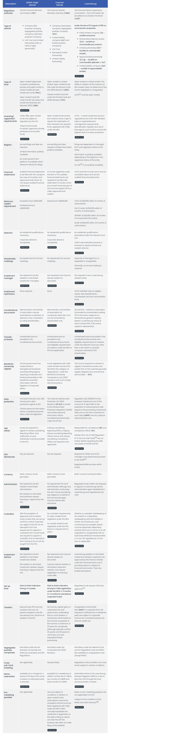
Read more (79, 76)
